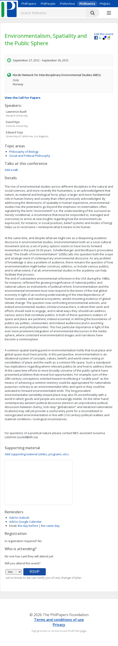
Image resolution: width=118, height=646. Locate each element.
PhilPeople (48, 4)
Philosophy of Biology (24, 152)
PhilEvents (87, 4)
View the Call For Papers (22, 98)
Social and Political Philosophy (29, 156)
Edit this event (103, 34)
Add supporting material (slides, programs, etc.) (36, 454)
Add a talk (11, 170)
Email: (13, 526)
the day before (28, 526)
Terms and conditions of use (59, 619)
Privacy (59, 624)
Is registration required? (21, 541)
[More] (109, 13)
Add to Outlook (19, 518)
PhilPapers (29, 4)
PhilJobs (105, 4)
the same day (50, 526)
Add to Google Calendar (25, 522)
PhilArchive (67, 4)
